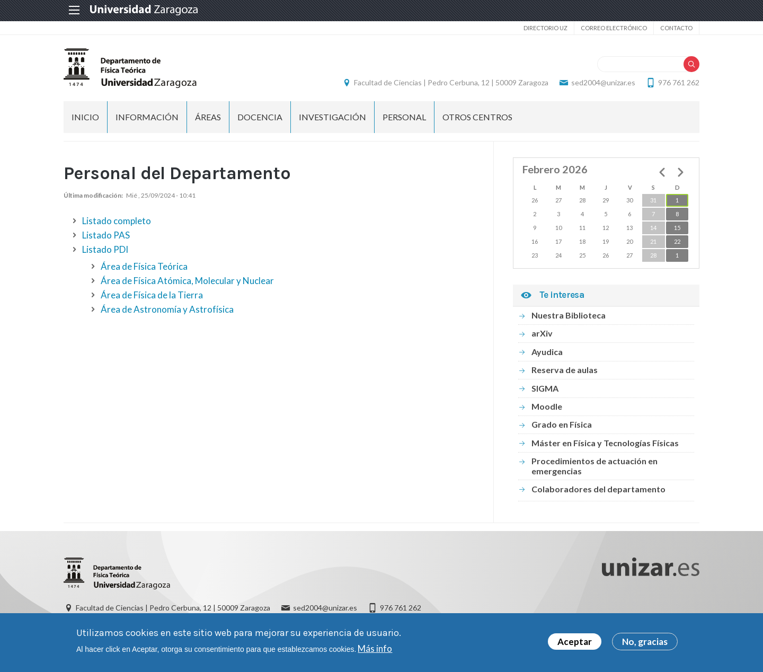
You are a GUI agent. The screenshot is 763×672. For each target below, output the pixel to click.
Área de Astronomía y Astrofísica (167, 309)
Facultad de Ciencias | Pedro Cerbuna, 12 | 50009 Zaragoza (451, 82)
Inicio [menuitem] (85, 117)
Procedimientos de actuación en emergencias (594, 465)
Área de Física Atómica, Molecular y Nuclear (187, 280)
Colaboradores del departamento (598, 489)
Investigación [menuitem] (332, 117)
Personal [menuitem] (404, 117)
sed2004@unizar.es (603, 82)
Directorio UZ (545, 27)
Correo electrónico (614, 27)
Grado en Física (561, 424)
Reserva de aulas (564, 370)
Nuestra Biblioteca (568, 315)
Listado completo (116, 220)
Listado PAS (106, 235)
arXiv (542, 333)
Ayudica (547, 352)
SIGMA (544, 388)
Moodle (546, 406)
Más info (375, 649)
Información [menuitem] (147, 117)
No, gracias (645, 643)
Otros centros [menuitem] (477, 117)
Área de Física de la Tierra (152, 294)
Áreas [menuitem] (208, 117)
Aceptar (574, 643)
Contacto (676, 27)
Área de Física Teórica (144, 266)
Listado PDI (105, 249)
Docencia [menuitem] (259, 117)
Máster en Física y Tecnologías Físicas (605, 443)
